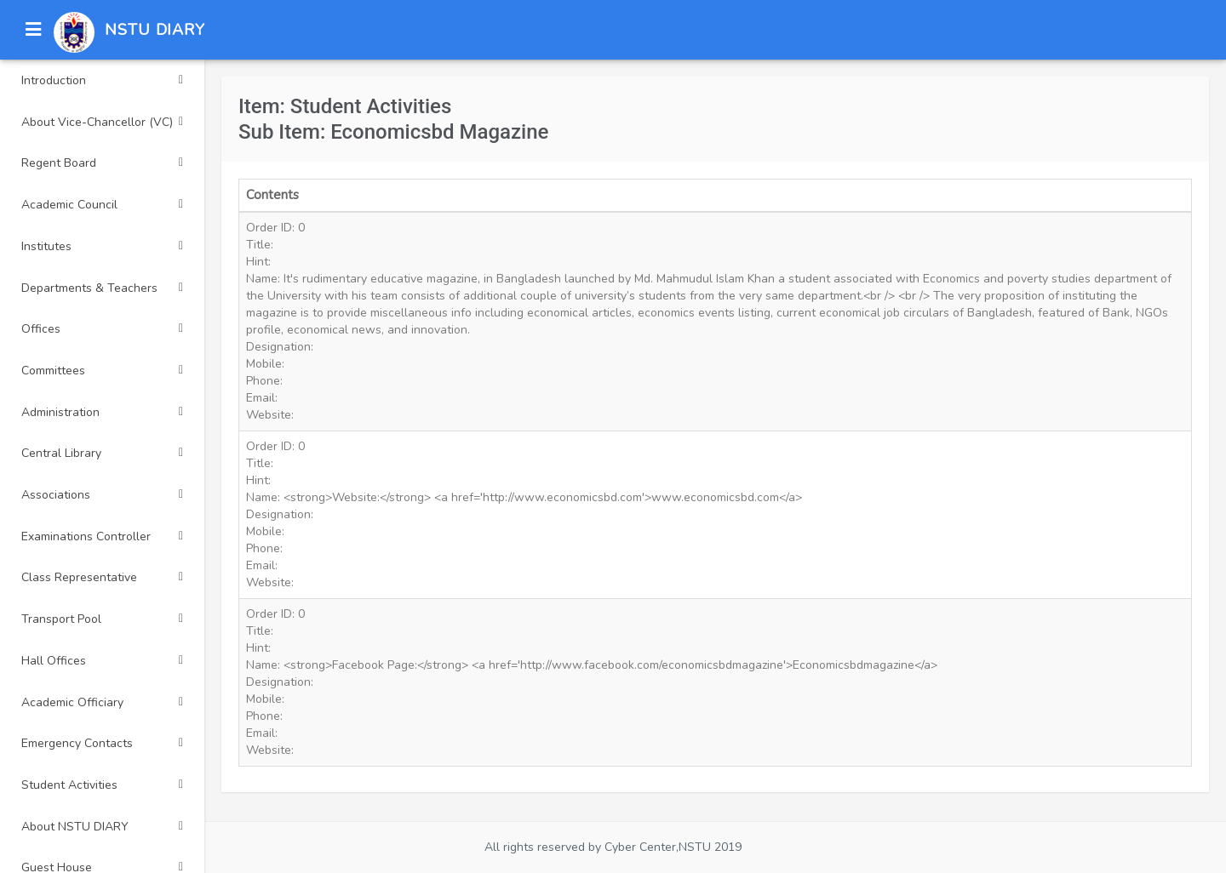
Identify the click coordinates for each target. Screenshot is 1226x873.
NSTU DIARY (155, 30)
